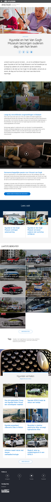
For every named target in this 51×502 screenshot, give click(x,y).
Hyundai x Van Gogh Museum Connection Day (23, 339)
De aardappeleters (22, 340)
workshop (15, 340)
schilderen (37, 339)
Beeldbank (3, 486)
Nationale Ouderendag (32, 340)
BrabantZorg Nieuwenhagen (19, 341)
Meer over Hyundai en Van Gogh (17, 194)
